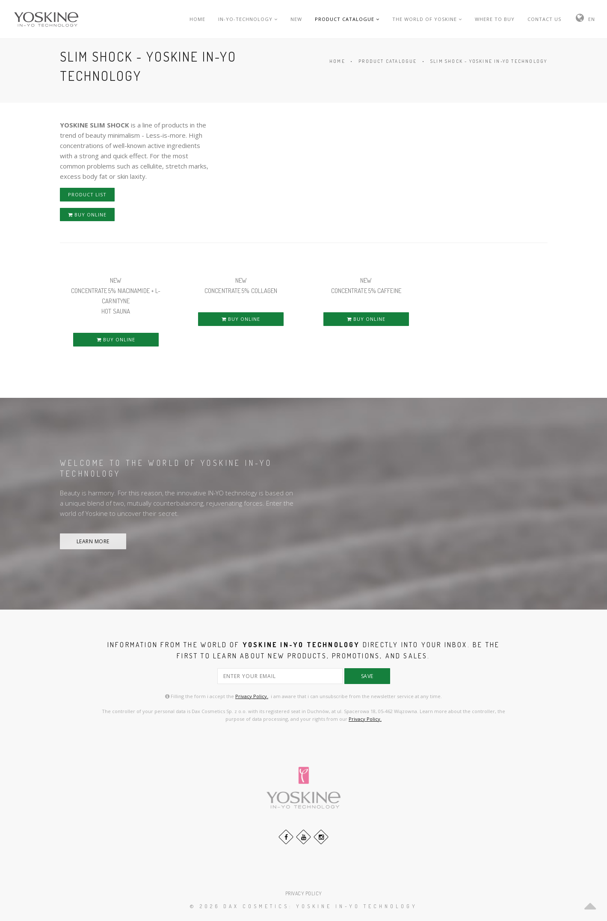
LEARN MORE (93, 541)
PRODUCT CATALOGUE (347, 19)
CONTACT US (544, 19)
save (367, 676)
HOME (197, 19)
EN (591, 19)
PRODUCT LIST (87, 194)
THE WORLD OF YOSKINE (427, 19)
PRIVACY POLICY (303, 893)
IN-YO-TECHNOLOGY (248, 19)
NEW (296, 19)
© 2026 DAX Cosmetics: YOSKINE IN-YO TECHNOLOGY (303, 906)
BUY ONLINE (87, 214)
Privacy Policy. (251, 696)
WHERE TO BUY (495, 19)
